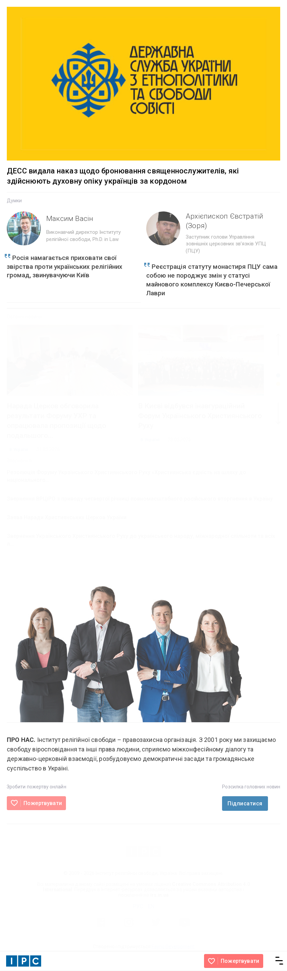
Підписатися (244, 803)
